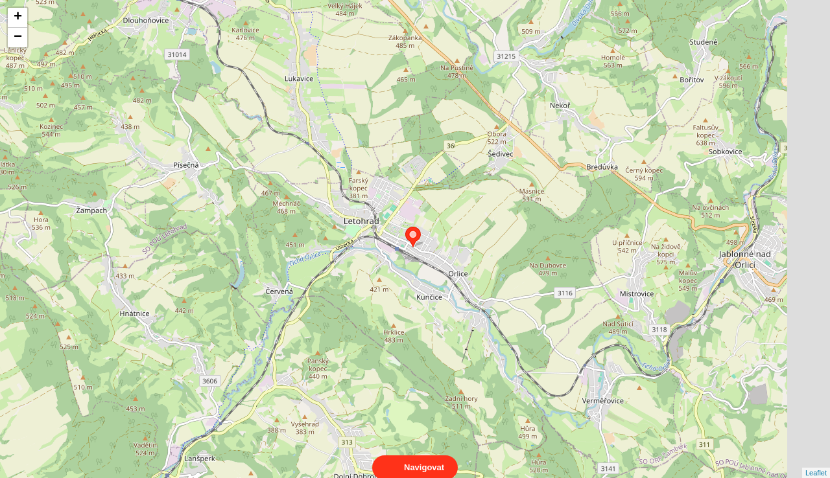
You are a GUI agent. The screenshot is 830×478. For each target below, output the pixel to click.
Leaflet (816, 461)
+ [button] (18, 17)
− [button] (18, 37)
